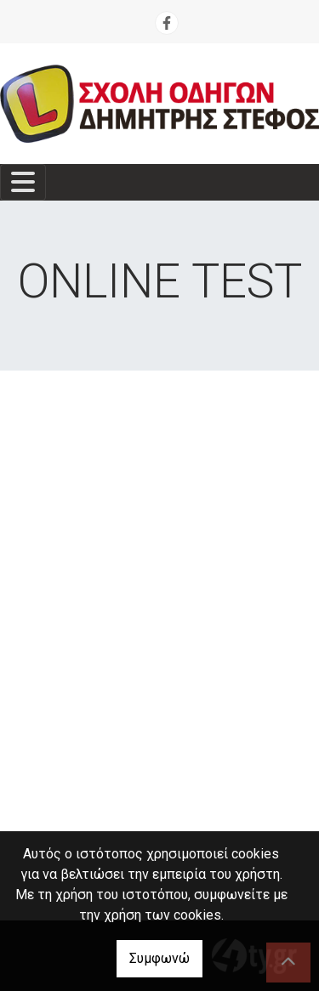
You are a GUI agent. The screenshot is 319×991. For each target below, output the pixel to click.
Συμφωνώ (159, 958)
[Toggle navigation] (23, 182)
